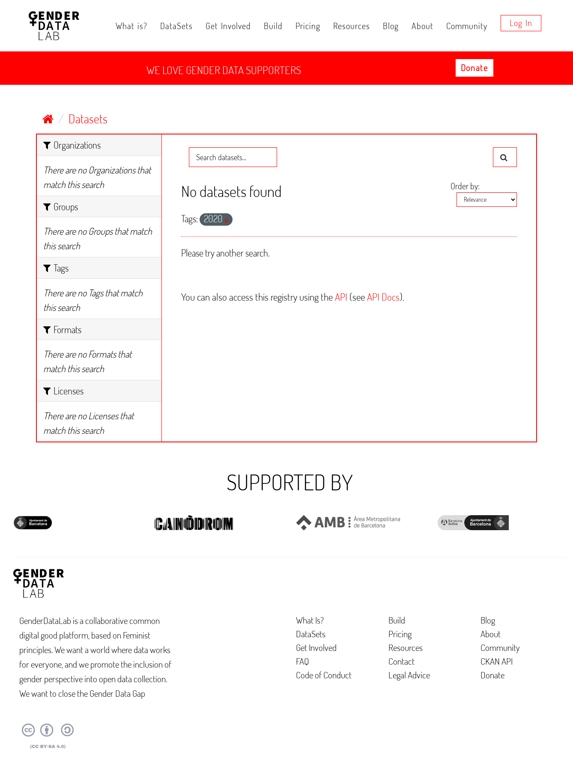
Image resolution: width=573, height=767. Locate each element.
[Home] (48, 118)
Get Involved (228, 25)
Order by (464, 185)
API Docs (383, 296)
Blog (391, 25)
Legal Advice (409, 674)
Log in (521, 22)
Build (273, 25)
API (341, 296)
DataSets (176, 25)
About (422, 25)
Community (466, 25)
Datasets (88, 118)
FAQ (302, 661)
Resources (351, 25)
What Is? (310, 620)
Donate (474, 67)
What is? (131, 25)
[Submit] (505, 157)
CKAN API (496, 661)
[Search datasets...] (233, 157)
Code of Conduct (324, 674)
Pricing (307, 25)
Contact (401, 661)
